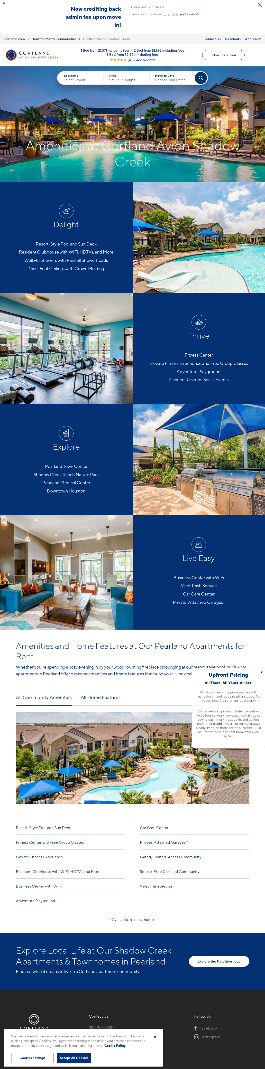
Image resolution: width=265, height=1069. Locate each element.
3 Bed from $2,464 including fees (132, 54)
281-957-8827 (101, 1027)
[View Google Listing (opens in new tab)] (132, 60)
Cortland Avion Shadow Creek (106, 39)
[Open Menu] (255, 55)
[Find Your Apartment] (201, 78)
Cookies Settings (32, 1058)
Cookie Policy (115, 1046)
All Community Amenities (44, 697)
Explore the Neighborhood (219, 961)
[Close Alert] (260, 4)
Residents (233, 39)
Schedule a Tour (223, 55)
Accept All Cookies (74, 1058)
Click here (177, 14)
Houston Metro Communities (53, 39)
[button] (4, 3)
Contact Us (212, 39)
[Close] (155, 1036)
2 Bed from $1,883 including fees (159, 50)
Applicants (253, 39)
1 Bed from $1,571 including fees (105, 50)
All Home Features (101, 697)
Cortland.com (14, 39)
